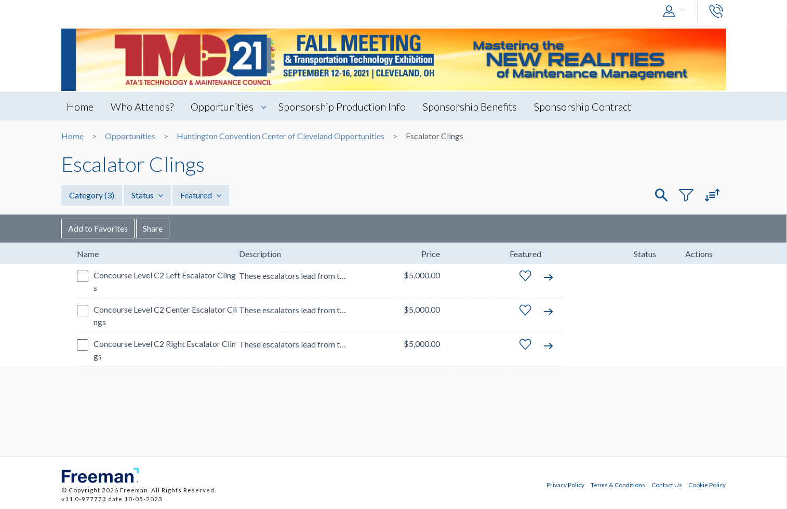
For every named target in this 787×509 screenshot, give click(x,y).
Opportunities (222, 106)
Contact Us (666, 484)
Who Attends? (142, 106)
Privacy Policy (565, 484)
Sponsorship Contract (582, 106)
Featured (200, 195)
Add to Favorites (98, 228)
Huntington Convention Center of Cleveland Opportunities (280, 136)
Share (153, 228)
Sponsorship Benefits (470, 106)
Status (147, 195)
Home (80, 106)
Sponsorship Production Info (342, 106)
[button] (676, 11)
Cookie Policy (707, 484)
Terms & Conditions (618, 484)
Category (91, 195)
